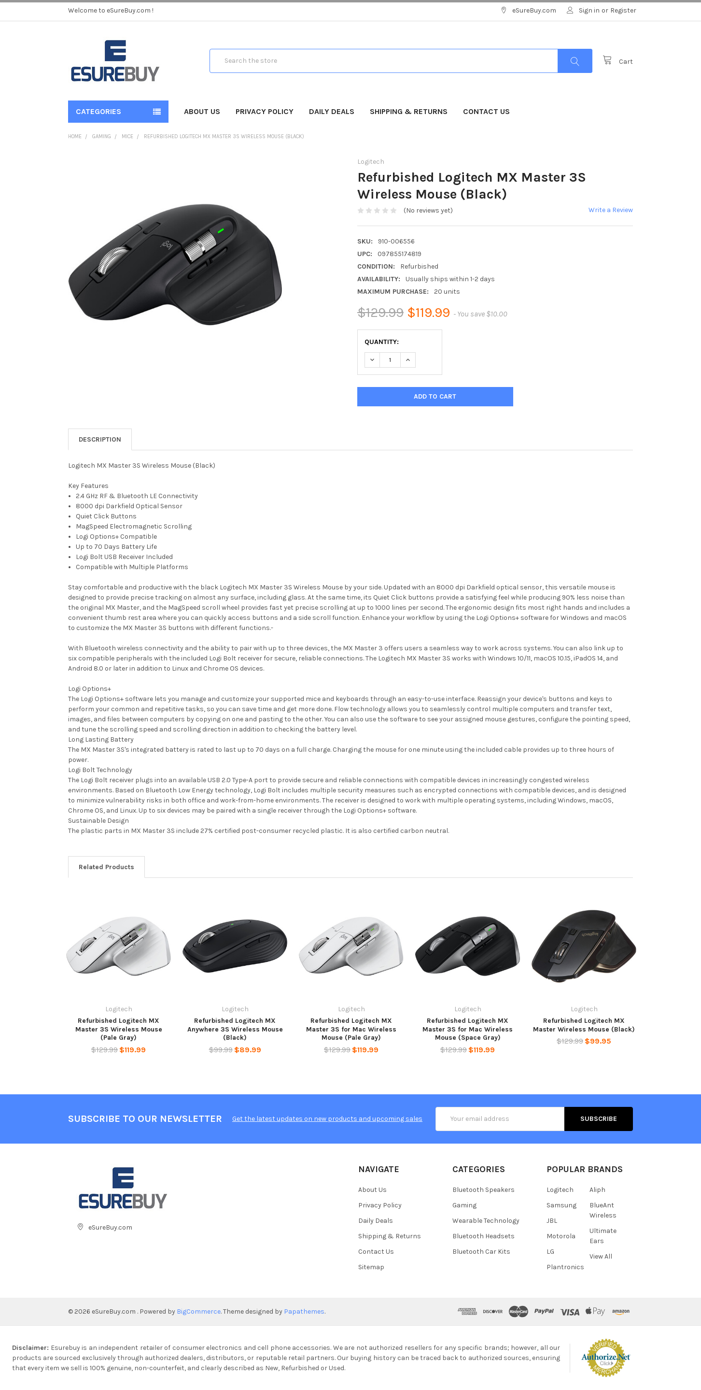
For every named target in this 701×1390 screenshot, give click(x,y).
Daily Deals (331, 111)
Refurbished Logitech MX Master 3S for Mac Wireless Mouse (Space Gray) (467, 1029)
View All (600, 1256)
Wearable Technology (485, 1221)
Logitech (560, 1190)
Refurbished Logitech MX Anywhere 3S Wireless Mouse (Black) (235, 1029)
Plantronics (565, 1267)
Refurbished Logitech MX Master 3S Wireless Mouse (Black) (224, 136)
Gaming (101, 136)
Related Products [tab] (106, 867)
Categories (98, 111)
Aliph (597, 1190)
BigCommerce (199, 1311)
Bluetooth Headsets (483, 1236)
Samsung (561, 1205)
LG (550, 1251)
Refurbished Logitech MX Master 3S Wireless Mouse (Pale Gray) (118, 1029)
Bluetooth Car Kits (481, 1251)
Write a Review (611, 210)
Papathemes (304, 1311)
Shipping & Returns (409, 111)
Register (623, 10)
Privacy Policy (265, 111)
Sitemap (371, 1267)
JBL (552, 1221)
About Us (202, 111)
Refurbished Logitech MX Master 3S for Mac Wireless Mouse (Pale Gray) (351, 1029)
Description (100, 439)
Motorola (561, 1236)
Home (75, 136)
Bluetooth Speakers (483, 1190)
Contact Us (486, 111)
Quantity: (382, 342)
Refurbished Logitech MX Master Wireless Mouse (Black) (584, 1025)
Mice (127, 136)
